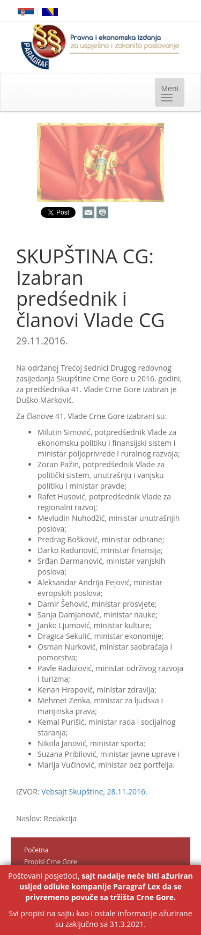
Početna (36, 850)
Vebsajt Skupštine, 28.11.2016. (94, 791)
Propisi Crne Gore (50, 861)
